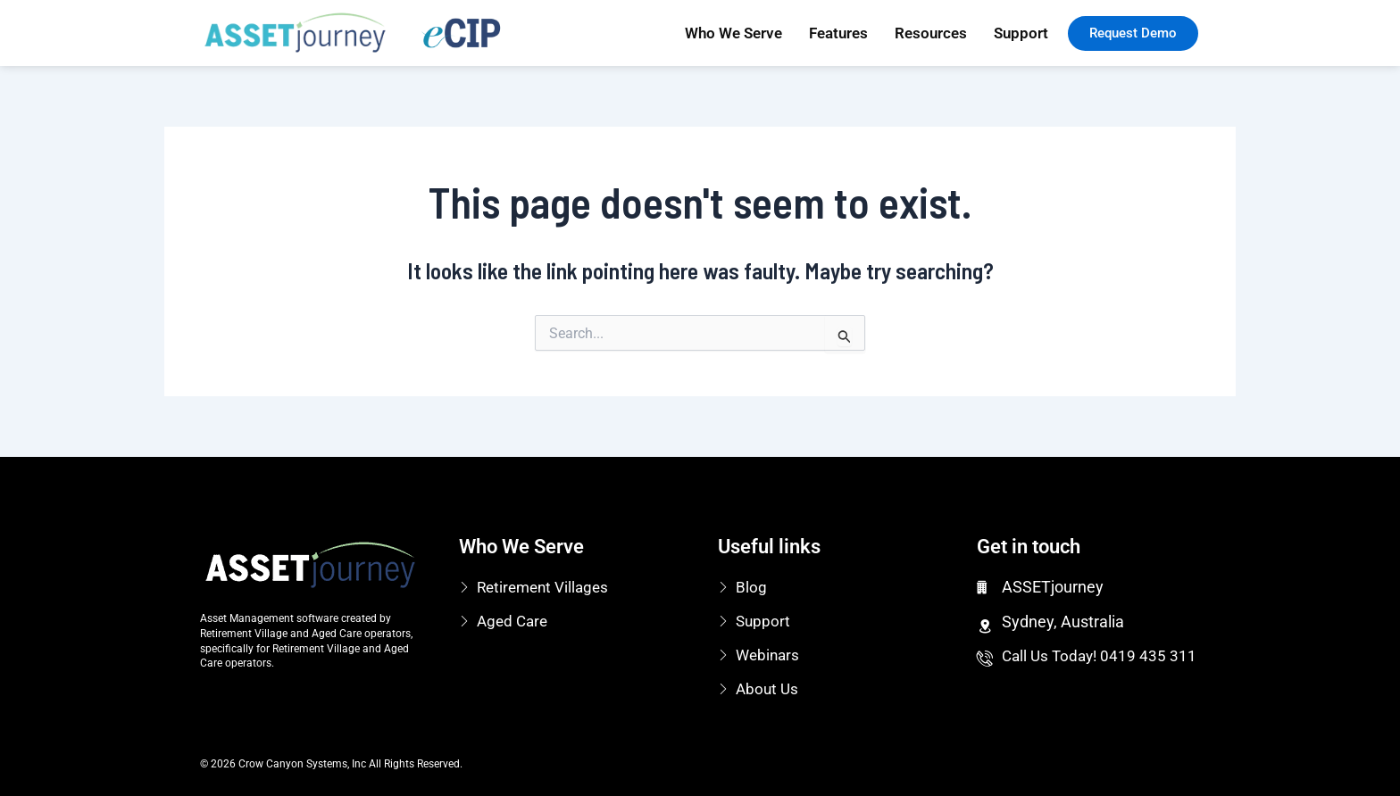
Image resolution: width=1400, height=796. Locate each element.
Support (1021, 33)
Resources (931, 33)
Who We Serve (733, 33)
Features (838, 33)
